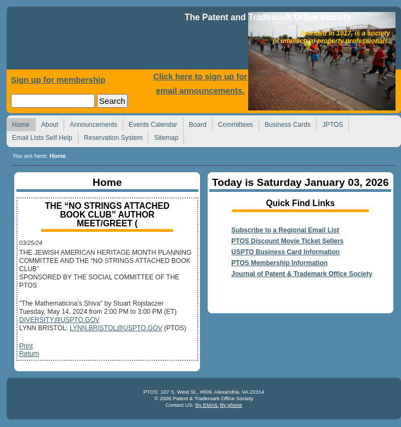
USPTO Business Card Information (285, 252)
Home (97, 40)
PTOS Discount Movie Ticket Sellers (287, 241)
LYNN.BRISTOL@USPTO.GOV (116, 328)
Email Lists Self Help (39, 136)
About (46, 123)
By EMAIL (206, 405)
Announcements (90, 123)
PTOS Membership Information (279, 263)
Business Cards (285, 123)
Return (29, 354)
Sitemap (163, 136)
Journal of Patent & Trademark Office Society (301, 274)
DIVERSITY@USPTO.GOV (59, 320)
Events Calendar (150, 123)
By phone (231, 405)
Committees (232, 123)
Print (26, 346)
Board (195, 123)
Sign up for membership (58, 79)
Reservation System (110, 136)
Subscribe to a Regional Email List (285, 230)
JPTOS (329, 123)
